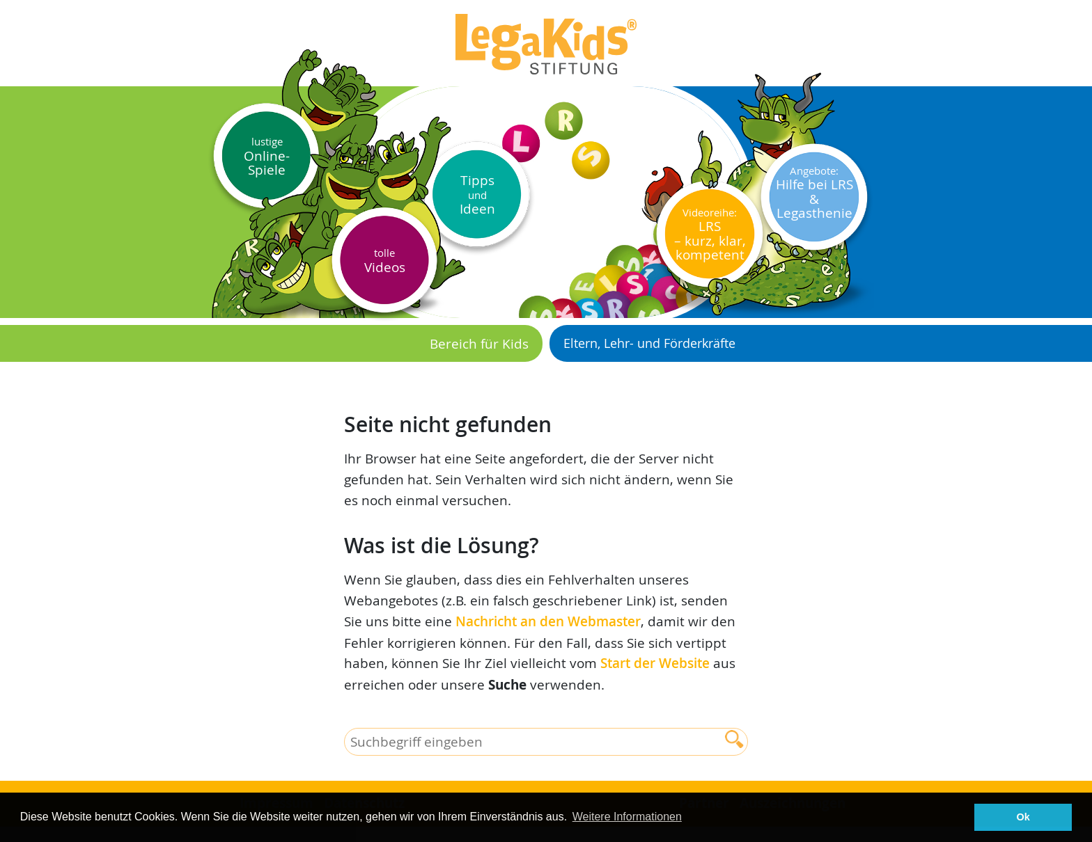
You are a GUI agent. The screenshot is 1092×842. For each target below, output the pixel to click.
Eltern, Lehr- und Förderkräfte (649, 343)
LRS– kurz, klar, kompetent (710, 234)
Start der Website (655, 663)
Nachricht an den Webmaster (548, 621)
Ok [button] (1023, 817)
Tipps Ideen (477, 194)
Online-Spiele (267, 156)
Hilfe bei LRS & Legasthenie (814, 193)
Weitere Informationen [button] (627, 817)
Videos (384, 261)
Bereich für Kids (479, 343)
